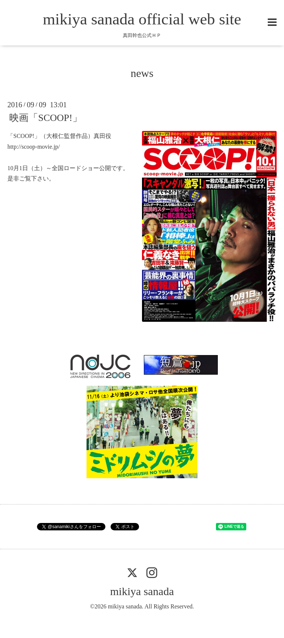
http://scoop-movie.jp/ (33, 147)
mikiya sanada (142, 591)
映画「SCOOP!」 (45, 117)
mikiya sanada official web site (142, 19)
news (142, 73)
